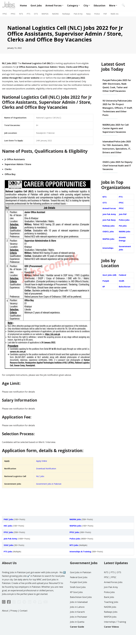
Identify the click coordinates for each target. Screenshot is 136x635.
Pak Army (78, 14)
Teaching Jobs (111, 602)
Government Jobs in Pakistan (48, 484)
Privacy (13, 610)
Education (99, 5)
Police (97, 14)
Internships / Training (115, 621)
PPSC (13, 14)
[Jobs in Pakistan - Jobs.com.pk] (8, 5)
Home (23, 5)
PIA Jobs (123, 226)
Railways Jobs (110, 611)
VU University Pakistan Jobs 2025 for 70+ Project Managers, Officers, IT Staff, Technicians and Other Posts (118, 108)
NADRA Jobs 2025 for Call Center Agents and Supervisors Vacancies (116, 128)
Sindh (121, 281)
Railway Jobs (109, 226)
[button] (62, 5)
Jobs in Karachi (77, 611)
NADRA (55, 14)
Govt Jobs (36, 5)
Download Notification (46, 468)
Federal (122, 275)
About (5, 610)
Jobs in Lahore (77, 606)
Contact (23, 610)
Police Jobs (124, 220)
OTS (36, 14)
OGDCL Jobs (108, 231)
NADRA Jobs (124, 231)
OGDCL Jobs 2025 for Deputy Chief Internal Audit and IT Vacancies (117, 166)
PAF (105, 14)
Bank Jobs (109, 597)
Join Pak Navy (109, 220)
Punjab (106, 281)
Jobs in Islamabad (79, 602)
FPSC (5, 14)
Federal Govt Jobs (78, 577)
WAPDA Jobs (108, 239)
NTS (21, 14)
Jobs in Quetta (77, 621)
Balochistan (124, 286)
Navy (88, 14)
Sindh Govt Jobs (78, 587)
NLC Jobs (40, 476)
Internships (108, 248)
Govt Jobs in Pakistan (80, 572)
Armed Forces (109, 208)
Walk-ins (114, 14)
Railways (66, 14)
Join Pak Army (109, 214)
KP (104, 286)
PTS (28, 14)
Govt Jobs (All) (109, 275)
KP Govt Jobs (76, 592)
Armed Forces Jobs (113, 582)
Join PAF (123, 214)
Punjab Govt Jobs (78, 582)
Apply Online (41, 461)
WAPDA (45, 14)
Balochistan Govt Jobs (81, 597)
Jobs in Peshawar (78, 616)
